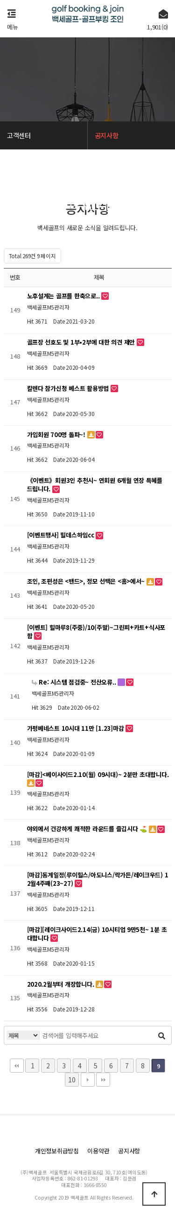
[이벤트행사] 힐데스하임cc (61, 534)
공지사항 (129, 1150)
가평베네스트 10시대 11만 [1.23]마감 (76, 728)
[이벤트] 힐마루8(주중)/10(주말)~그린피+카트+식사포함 (96, 631)
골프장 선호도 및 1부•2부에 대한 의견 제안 (82, 342)
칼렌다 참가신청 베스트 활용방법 (69, 388)
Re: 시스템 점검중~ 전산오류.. (75, 682)
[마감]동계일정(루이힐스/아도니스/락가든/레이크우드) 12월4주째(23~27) (97, 879)
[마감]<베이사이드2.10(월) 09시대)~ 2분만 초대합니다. (98, 774)
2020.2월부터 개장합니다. (61, 984)
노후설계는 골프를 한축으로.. (64, 295)
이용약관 (98, 1150)
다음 (88, 1080)
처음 (17, 1066)
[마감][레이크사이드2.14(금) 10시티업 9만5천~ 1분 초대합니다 (97, 933)
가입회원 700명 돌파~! (57, 434)
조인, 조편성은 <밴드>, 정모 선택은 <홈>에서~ (87, 581)
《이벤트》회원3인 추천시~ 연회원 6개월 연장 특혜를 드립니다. (94, 484)
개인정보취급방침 (57, 1150)
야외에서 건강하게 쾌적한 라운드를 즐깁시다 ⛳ (88, 828)
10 (71, 1079)
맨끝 (103, 1080)
